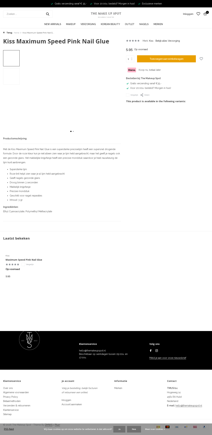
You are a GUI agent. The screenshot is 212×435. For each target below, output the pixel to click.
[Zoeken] (28, 14)
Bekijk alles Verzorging (167, 40)
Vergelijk (132, 94)
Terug (7, 33)
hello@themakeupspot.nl (188, 405)
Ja (119, 429)
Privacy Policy (10, 397)
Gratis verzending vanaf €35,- (143, 83)
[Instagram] (156, 351)
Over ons (8, 388)
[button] (71, 131)
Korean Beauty (110, 24)
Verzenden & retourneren (16, 405)
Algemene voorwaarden (16, 392)
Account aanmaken (72, 404)
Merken (158, 24)
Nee (134, 429)
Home (18, 33)
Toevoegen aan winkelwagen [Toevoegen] (166, 59)
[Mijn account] (188, 14)
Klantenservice (11, 410)
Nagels (144, 24)
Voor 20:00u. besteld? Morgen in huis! (148, 88)
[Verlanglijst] (198, 14)
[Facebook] (150, 351)
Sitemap (7, 414)
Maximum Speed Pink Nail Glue (24, 259)
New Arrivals (52, 24)
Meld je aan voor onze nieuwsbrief (167, 358)
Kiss (151, 40)
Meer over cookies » (155, 429)
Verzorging (88, 24)
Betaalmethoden (12, 401)
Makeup (71, 24)
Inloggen (66, 400)
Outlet (129, 24)
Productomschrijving (15, 138)
